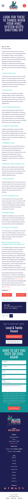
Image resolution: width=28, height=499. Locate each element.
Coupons (14, 478)
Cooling (14, 460)
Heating (14, 463)
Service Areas (14, 466)
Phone (3, 371)
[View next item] (11, 316)
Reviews (14, 475)
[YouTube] (12, 488)
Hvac (9, 290)
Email (3, 376)
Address (4, 380)
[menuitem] (7, 498)
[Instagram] (19, 488)
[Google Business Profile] (5, 488)
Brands (14, 472)
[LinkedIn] (16, 488)
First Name (4, 361)
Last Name (4, 366)
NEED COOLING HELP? (14, 342)
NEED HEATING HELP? (14, 336)
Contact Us (14, 481)
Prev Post (7, 295)
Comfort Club (14, 469)
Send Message (14, 408)
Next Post (21, 295)
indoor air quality (19, 278)
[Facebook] (9, 488)
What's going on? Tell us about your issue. (11, 385)
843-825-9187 (14, 430)
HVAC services (7, 287)
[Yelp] (23, 488)
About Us (14, 457)
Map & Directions (14, 443)
